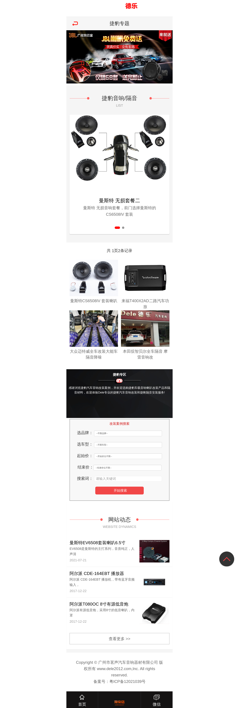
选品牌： (85, 432)
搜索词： (85, 478)
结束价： (85, 467)
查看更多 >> (119, 638)
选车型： (85, 444)
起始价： (85, 455)
